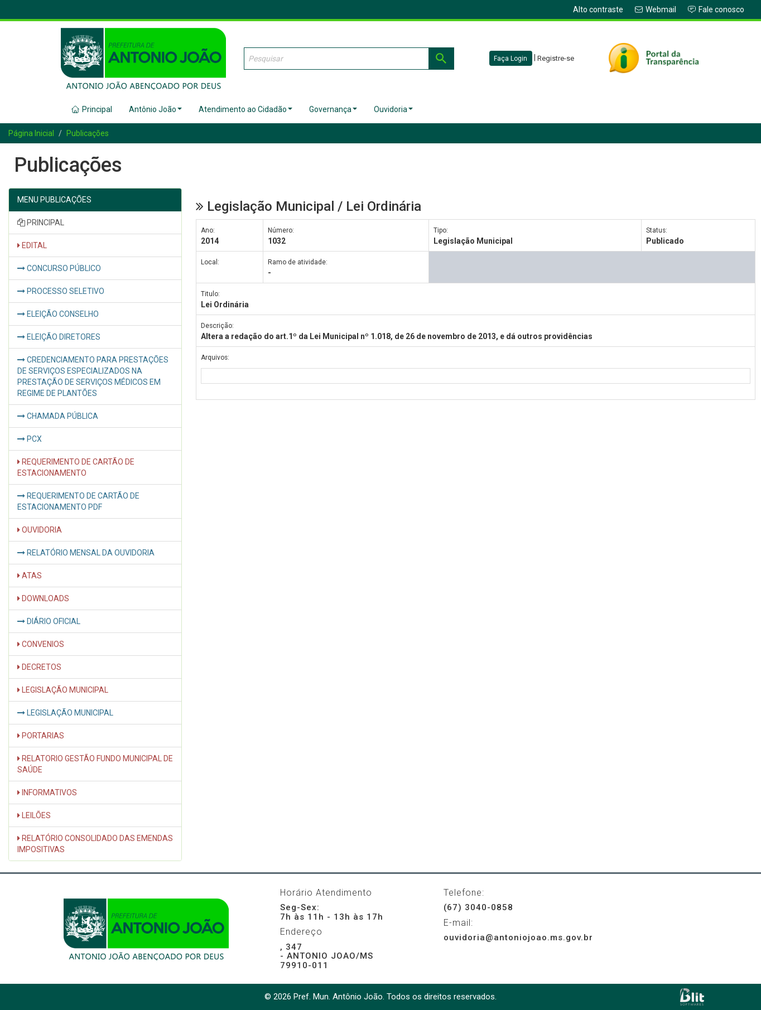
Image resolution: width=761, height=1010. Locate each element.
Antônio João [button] (155, 109)
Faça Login (510, 58)
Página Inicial (31, 133)
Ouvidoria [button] (393, 109)
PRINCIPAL (40, 222)
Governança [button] (333, 109)
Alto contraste (598, 9)
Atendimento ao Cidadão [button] (245, 109)
